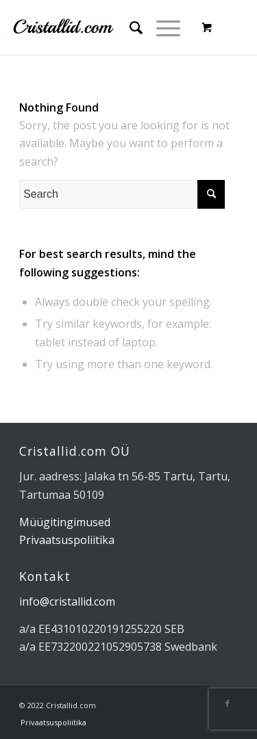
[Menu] (161, 27)
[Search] (129, 27)
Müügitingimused (64, 522)
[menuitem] (129, 27)
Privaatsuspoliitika (66, 539)
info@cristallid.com (67, 601)
